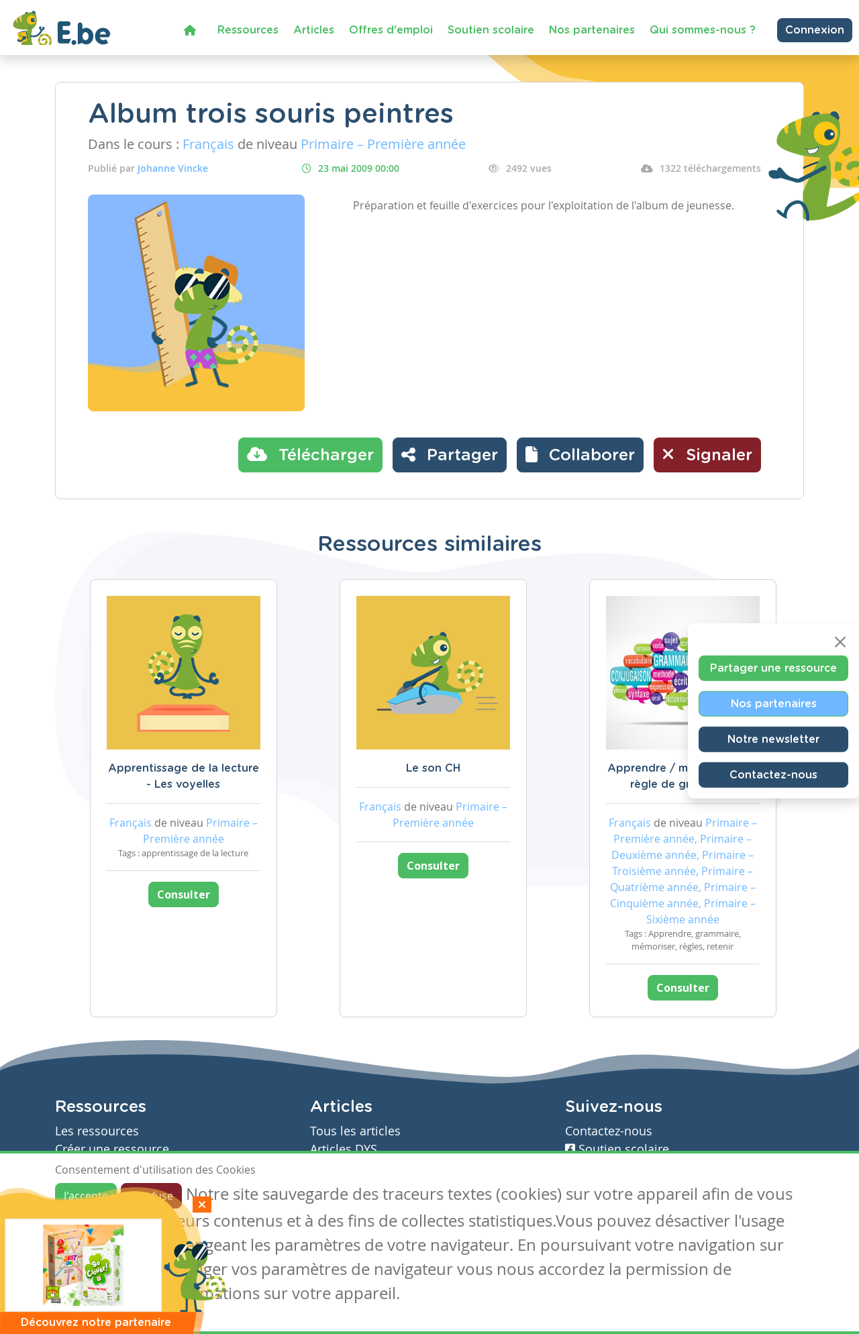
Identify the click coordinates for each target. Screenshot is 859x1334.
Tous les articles (355, 1131)
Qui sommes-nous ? (703, 30)
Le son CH (433, 768)
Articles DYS (343, 1149)
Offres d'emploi (391, 30)
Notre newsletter (773, 739)
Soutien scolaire (491, 30)
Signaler (707, 454)
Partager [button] (449, 454)
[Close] (840, 642)
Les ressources (97, 1131)
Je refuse (151, 1195)
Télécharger (310, 454)
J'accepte (86, 1195)
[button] (580, 455)
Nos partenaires (592, 30)
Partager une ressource (773, 668)
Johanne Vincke (173, 168)
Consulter (183, 894)
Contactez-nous (773, 775)
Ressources (248, 30)
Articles (313, 30)
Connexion (814, 30)
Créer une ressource (112, 1149)
